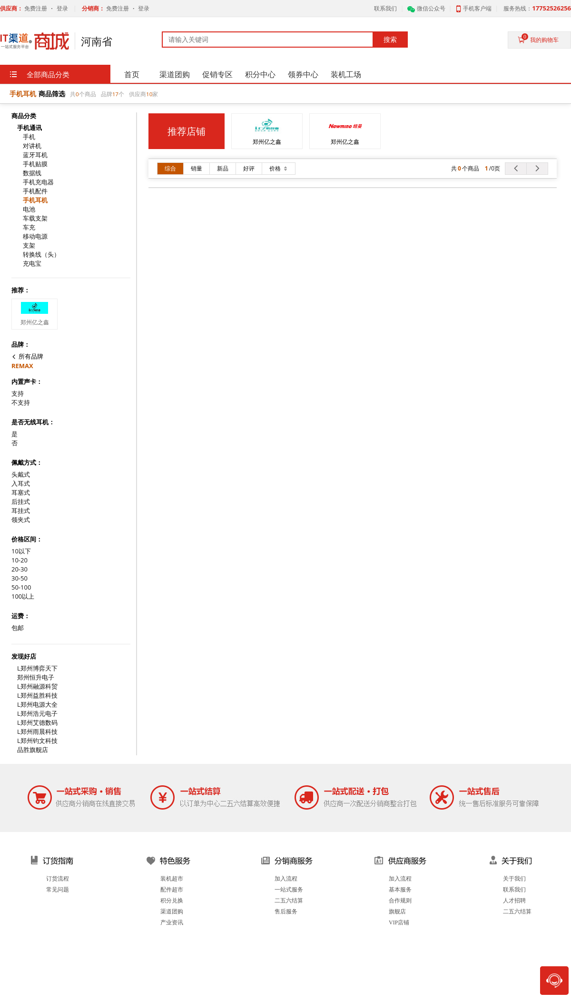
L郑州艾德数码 (37, 722)
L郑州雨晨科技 (37, 731)
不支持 (20, 402)
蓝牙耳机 (35, 155)
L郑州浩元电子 (37, 713)
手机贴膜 (35, 164)
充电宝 (32, 263)
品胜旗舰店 (32, 749)
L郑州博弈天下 (37, 668)
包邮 (17, 627)
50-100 (21, 587)
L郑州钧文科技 (37, 740)
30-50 (19, 578)
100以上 (22, 596)
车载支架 (35, 218)
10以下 (21, 551)
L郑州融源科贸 (37, 686)
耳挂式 (20, 510)
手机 (29, 136)
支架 (29, 245)
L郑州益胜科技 (37, 695)
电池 (29, 209)
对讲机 (32, 146)
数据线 (32, 173)
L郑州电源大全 (37, 704)
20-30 (19, 569)
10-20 (19, 560)
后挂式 (20, 501)
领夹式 (20, 519)
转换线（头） (41, 254)
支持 (17, 393)
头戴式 (20, 474)
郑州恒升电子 (35, 677)
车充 (29, 227)
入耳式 (20, 483)
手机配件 (35, 191)
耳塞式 (20, 492)
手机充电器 (38, 182)
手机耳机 (35, 200)
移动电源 (35, 236)
